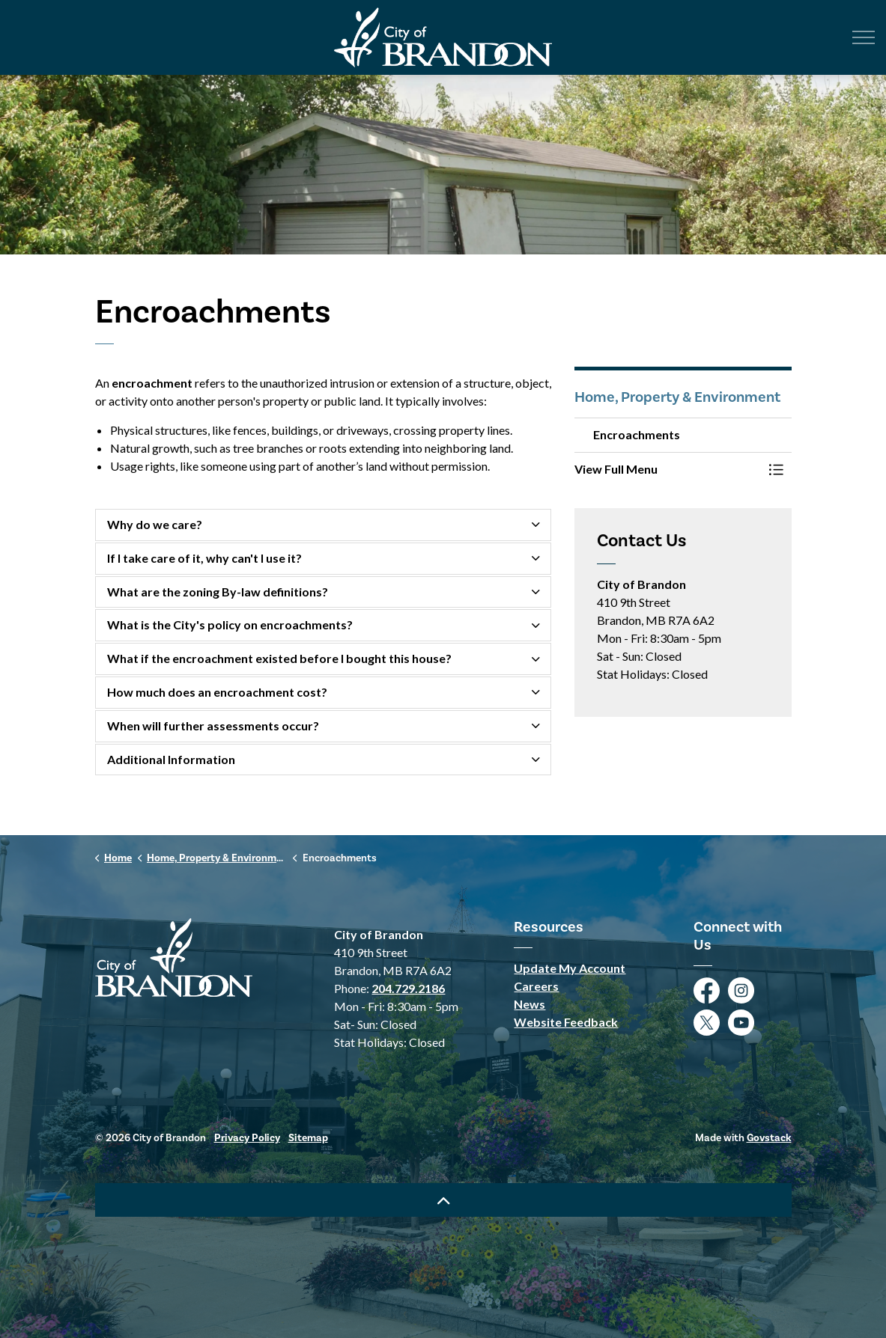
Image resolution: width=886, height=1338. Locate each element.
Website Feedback (566, 1022)
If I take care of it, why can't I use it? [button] (204, 558)
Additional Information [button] (171, 759)
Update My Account (569, 968)
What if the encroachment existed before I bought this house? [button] (279, 658)
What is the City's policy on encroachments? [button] (230, 624)
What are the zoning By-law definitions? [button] (217, 591)
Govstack (769, 1137)
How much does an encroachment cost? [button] (217, 692)
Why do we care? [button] (154, 524)
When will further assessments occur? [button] (213, 725)
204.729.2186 (408, 988)
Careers (536, 986)
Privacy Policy (247, 1137)
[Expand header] (863, 37)
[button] (668, 469)
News (529, 1004)
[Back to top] (443, 1200)
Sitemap (308, 1137)
